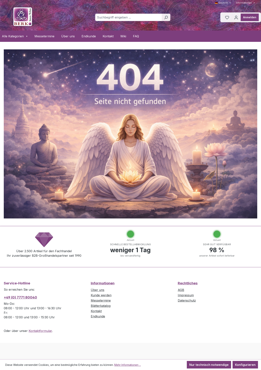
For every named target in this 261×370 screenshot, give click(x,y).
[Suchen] (166, 17)
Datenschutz (187, 300)
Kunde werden (101, 295)
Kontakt (108, 36)
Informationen (245, 2)
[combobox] (128, 17)
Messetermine (44, 36)
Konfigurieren (245, 365)
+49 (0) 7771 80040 (20, 297)
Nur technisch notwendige (209, 365)
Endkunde (89, 36)
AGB (181, 290)
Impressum (186, 295)
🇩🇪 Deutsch (223, 2)
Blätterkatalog (101, 306)
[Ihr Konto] (236, 17)
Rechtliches (188, 283)
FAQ (136, 36)
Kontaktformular (40, 331)
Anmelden (249, 17)
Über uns (68, 36)
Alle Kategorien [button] (15, 36)
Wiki (123, 36)
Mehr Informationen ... (127, 364)
